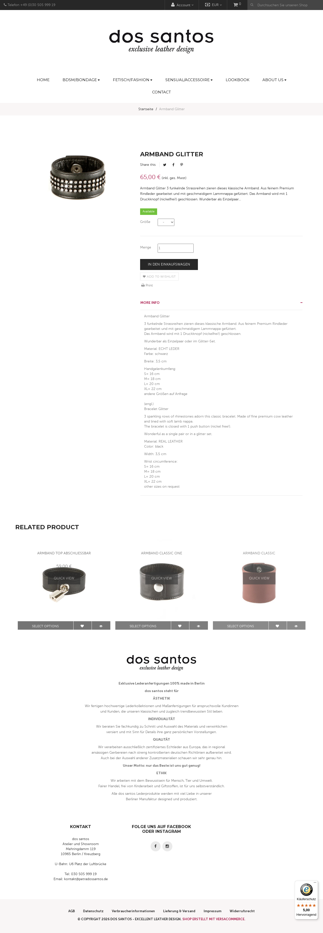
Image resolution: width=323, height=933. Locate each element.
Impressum (212, 911)
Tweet (164, 165)
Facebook (173, 165)
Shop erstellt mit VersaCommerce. (213, 919)
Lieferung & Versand (179, 911)
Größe (145, 222)
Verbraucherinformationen (133, 911)
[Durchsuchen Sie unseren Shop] (285, 5)
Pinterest (181, 165)
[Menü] (315, 884)
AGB (71, 911)
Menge (145, 247)
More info (150, 303)
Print (147, 285)
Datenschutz (93, 911)
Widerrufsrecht (242, 911)
